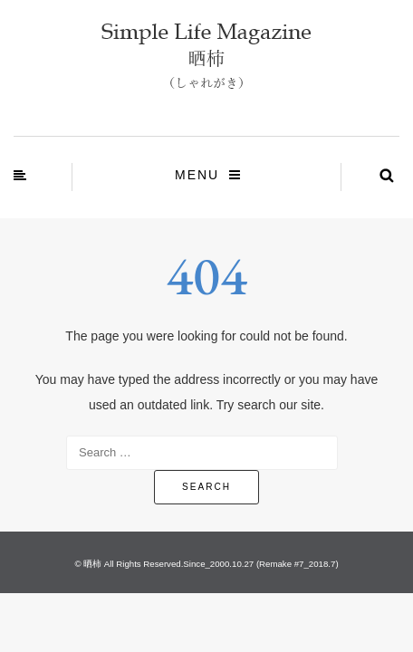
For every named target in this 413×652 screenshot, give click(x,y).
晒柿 (92, 564)
